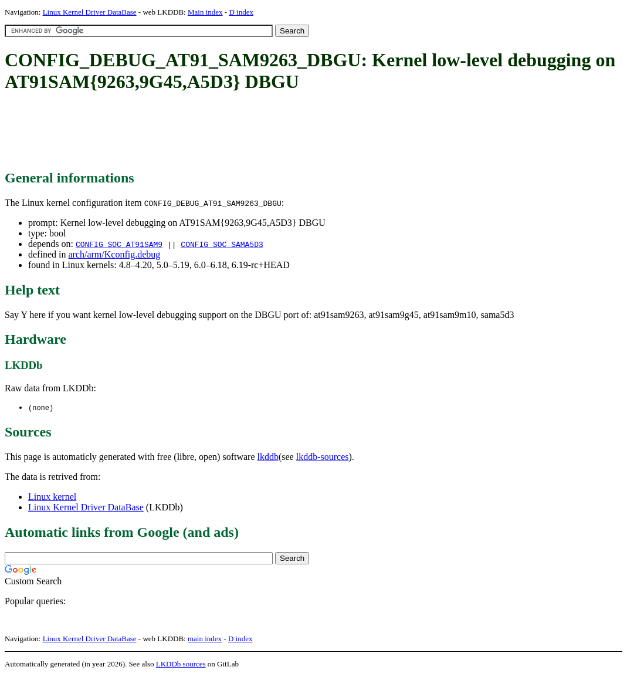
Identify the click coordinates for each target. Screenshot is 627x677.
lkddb (268, 457)
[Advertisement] (218, 132)
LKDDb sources (181, 664)
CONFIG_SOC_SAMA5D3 (222, 244)
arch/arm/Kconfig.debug (114, 254)
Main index (205, 12)
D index (241, 12)
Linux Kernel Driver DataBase (90, 12)
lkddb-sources (322, 457)
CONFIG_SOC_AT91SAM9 (119, 244)
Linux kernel (52, 497)
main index (205, 639)
